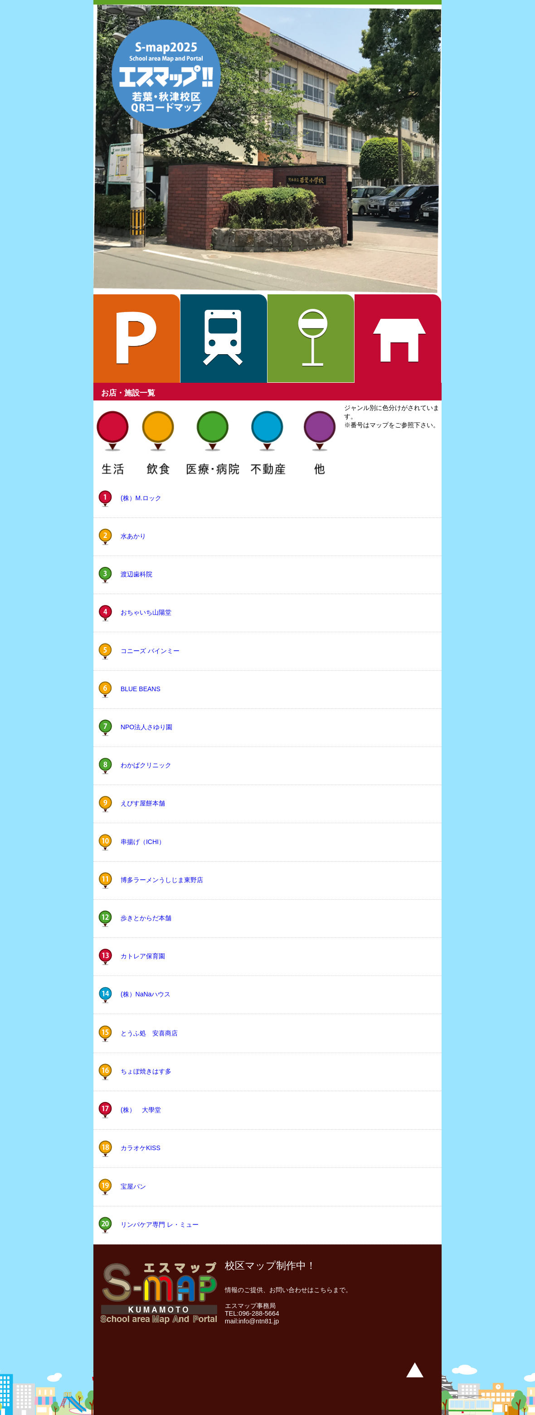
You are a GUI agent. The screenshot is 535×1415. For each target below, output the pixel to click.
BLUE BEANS (140, 689)
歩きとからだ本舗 (146, 918)
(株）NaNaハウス (145, 994)
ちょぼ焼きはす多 (146, 1071)
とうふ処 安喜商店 (149, 1032)
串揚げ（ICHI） (143, 841)
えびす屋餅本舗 (143, 803)
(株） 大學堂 (141, 1109)
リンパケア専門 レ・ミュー (160, 1224)
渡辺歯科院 (136, 574)
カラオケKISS (140, 1148)
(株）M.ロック (141, 497)
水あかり (133, 536)
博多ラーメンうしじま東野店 (162, 879)
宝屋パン (133, 1186)
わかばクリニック (146, 765)
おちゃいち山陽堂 (146, 612)
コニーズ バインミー (150, 650)
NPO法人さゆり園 (146, 727)
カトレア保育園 (143, 956)
